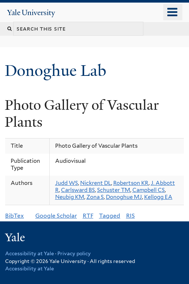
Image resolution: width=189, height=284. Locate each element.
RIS (130, 215)
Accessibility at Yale (29, 253)
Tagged (109, 215)
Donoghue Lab (59, 70)
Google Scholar (56, 215)
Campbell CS (148, 190)
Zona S (95, 197)
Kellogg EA (158, 197)
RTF (88, 215)
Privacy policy (74, 253)
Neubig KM (69, 197)
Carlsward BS (78, 190)
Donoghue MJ (124, 197)
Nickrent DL (95, 183)
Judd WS (66, 183)
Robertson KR (131, 183)
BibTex (14, 215)
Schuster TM (113, 190)
